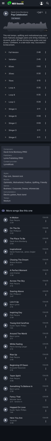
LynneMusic (9, 164)
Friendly (43, 182)
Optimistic (8, 182)
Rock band (21, 194)
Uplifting (35, 182)
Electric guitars (10, 194)
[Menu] (3, 3)
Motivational (18, 182)
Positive (28, 182)
